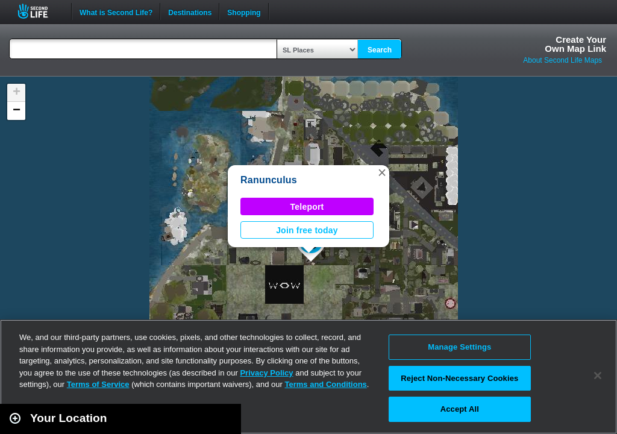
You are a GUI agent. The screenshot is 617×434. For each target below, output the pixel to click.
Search (380, 50)
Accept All (459, 409)
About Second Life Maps (562, 60)
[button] (382, 172)
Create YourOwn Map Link (575, 44)
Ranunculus (268, 180)
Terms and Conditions (326, 384)
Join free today (307, 230)
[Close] (597, 375)
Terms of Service (98, 384)
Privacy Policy (266, 372)
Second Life (39, 11)
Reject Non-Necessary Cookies (459, 378)
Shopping (243, 11)
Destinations (189, 11)
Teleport (307, 207)
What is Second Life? (116, 11)
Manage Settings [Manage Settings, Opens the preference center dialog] (459, 346)
